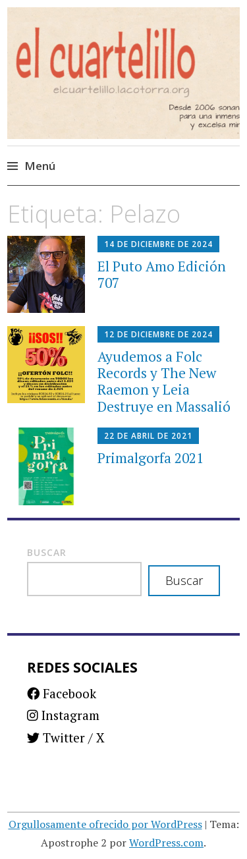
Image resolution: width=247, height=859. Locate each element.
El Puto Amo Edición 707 (161, 274)
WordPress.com (166, 842)
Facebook (61, 693)
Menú (39, 165)
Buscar (47, 552)
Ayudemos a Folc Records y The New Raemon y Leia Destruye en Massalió (164, 381)
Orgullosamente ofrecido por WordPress (105, 824)
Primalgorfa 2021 (150, 458)
